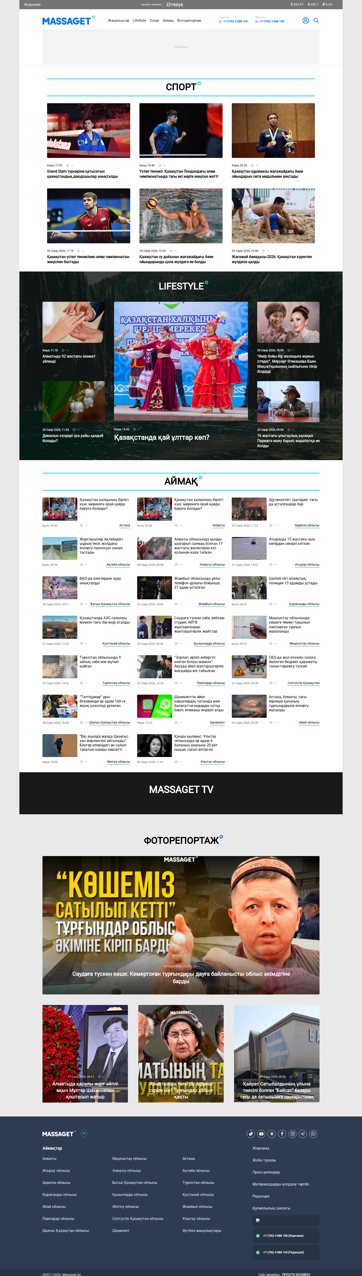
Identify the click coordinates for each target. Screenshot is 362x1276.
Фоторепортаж (189, 20)
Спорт (154, 20)
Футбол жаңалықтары (202, 1230)
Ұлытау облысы (213, 761)
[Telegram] (303, 1133)
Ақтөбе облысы (118, 564)
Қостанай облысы (116, 643)
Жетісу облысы (118, 761)
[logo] (68, 20)
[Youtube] (261, 1133)
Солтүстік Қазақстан (304, 683)
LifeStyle (139, 20)
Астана (124, 525)
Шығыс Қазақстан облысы (109, 722)
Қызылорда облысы (209, 643)
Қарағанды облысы (304, 604)
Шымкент (217, 722)
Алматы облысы (212, 564)
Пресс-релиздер (266, 1172)
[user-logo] (305, 20)
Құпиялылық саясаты (271, 1208)
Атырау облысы (307, 564)
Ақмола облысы (307, 525)
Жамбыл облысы (212, 604)
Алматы (219, 525)
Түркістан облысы (116, 683)
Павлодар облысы (211, 683)
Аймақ (168, 20)
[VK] (271, 1133)
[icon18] (83, 1134)
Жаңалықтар (118, 20)
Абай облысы (309, 722)
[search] (316, 20)
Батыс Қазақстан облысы (110, 604)
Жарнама (32, 4)
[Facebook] (282, 1133)
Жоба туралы (264, 1160)
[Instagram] (292, 1133)
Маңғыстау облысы (305, 643)
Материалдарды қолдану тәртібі (281, 1184)
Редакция (261, 1196)
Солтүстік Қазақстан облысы (137, 1218)
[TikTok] (251, 1133)
